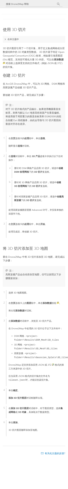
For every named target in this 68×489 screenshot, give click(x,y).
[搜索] (58, 4)
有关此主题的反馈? (55, 453)
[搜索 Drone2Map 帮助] (31, 4)
